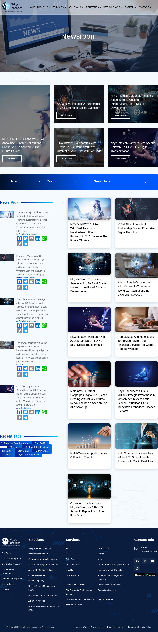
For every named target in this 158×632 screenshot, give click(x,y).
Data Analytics (72, 575)
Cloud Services (73, 564)
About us (43, 7)
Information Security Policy (138, 627)
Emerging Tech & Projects (110, 570)
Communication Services (109, 584)
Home (33, 7)
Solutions (75, 7)
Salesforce (71, 559)
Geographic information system (42, 559)
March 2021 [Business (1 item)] (42, 451)
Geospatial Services (75, 584)
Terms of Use (81, 627)
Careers (5, 589)
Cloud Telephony (36, 581)
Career (128, 7)
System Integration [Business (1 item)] (28, 454)
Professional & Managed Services (113, 564)
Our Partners (8, 584)
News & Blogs (111, 7)
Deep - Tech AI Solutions (39, 548)
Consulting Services (107, 590)
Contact (143, 7)
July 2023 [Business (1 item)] (23, 451)
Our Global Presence (11, 564)
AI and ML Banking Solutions (41, 570)
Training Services (74, 605)
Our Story (6, 553)
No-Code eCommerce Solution (42, 595)
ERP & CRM (103, 548)
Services (58, 7)
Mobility (69, 570)
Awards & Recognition (12, 578)
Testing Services (105, 599)
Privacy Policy (97, 627)
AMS (68, 548)
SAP (68, 554)
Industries (92, 7)
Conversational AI (36, 575)
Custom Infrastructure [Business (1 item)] (37, 447)
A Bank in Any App (37, 601)
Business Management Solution (43, 564)
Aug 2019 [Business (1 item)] (40, 443)
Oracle (101, 554)
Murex (101, 559)
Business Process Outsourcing (80, 599)
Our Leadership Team (12, 558)
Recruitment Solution (38, 554)
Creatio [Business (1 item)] (14, 447)
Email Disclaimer (115, 627)
